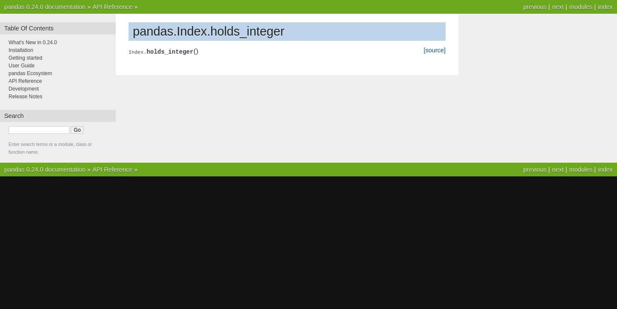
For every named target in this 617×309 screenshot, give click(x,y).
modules (580, 6)
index (605, 6)
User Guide (22, 66)
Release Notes (25, 97)
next (557, 6)
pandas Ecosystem (30, 73)
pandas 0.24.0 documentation (45, 6)
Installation (21, 50)
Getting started (25, 58)
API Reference (113, 6)
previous (534, 6)
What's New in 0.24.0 (33, 42)
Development (24, 89)
